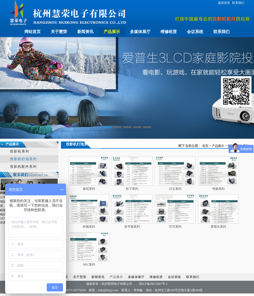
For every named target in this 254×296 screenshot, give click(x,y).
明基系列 (218, 189)
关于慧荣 (59, 31)
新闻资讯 (85, 31)
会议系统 (195, 31)
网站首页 (32, 31)
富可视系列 (132, 226)
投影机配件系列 (23, 166)
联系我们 (237, 3)
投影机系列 (19, 151)
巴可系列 (175, 226)
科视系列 (89, 226)
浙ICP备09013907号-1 (153, 284)
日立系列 (175, 189)
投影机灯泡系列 (23, 159)
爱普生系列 (218, 226)
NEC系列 (89, 264)
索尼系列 (89, 189)
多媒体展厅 (140, 31)
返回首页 (224, 3)
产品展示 (112, 31)
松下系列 (132, 189)
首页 (205, 146)
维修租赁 (169, 31)
